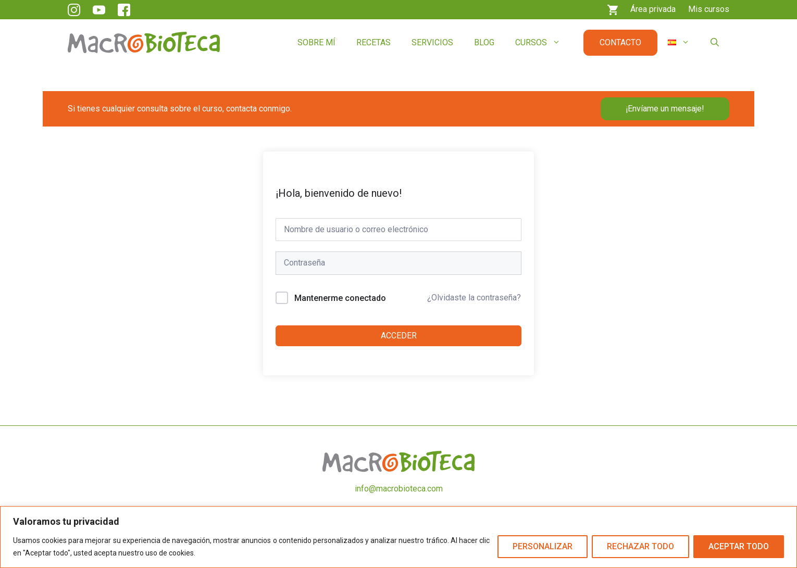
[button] (714, 42)
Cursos (543, 42)
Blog (484, 42)
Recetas (373, 42)
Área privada (653, 9)
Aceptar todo (738, 546)
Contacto (620, 42)
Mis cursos (708, 9)
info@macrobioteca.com (399, 489)
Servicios (432, 42)
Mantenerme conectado (340, 298)
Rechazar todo (640, 546)
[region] (398, 537)
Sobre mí (316, 42)
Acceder (399, 335)
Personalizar (542, 546)
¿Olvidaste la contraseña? (474, 297)
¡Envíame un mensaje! (665, 108)
